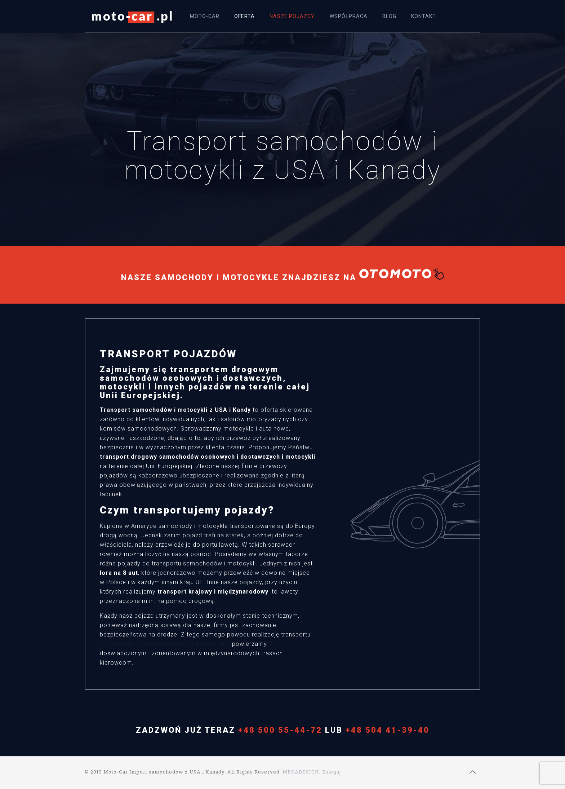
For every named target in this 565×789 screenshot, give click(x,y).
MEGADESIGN (300, 771)
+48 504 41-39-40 (388, 730)
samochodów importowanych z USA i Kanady (165, 643)
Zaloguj (331, 771)
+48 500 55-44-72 (280, 730)
